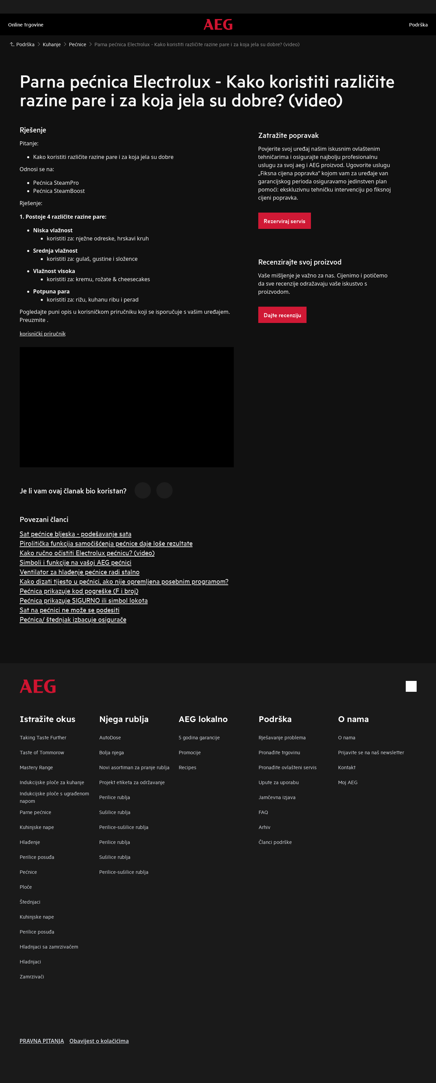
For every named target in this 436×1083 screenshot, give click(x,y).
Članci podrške (275, 841)
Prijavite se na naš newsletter (371, 752)
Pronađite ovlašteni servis (288, 767)
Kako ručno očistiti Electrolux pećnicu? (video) (87, 552)
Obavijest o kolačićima (99, 1041)
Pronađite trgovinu (279, 752)
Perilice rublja (114, 797)
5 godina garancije (199, 737)
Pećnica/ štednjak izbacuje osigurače (73, 619)
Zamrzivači (32, 976)
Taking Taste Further (43, 737)
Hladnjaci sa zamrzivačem (49, 946)
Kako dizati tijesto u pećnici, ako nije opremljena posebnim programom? (124, 581)
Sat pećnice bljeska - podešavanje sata (76, 533)
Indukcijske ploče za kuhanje (52, 782)
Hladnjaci (30, 961)
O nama (346, 737)
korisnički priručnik (43, 333)
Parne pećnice (35, 812)
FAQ (263, 812)
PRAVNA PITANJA (42, 1041)
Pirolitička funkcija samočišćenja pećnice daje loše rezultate (106, 543)
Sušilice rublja (114, 812)
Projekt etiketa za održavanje (132, 782)
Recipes (187, 767)
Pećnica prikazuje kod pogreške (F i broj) (79, 590)
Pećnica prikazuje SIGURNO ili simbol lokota (84, 600)
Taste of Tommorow (42, 752)
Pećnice (28, 871)
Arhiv (265, 827)
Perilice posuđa (37, 856)
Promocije (190, 752)
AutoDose (110, 737)
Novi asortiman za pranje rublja (134, 767)
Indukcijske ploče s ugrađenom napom (54, 797)
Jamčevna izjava (277, 797)
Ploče (26, 886)
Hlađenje (30, 841)
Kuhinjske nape (37, 827)
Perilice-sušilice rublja (124, 827)
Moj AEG (347, 782)
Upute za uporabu (279, 782)
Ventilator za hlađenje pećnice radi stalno (80, 571)
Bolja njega (111, 752)
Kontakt (346, 767)
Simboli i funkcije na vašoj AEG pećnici (76, 562)
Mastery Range (36, 767)
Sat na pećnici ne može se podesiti (70, 609)
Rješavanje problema (282, 737)
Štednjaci (30, 901)
